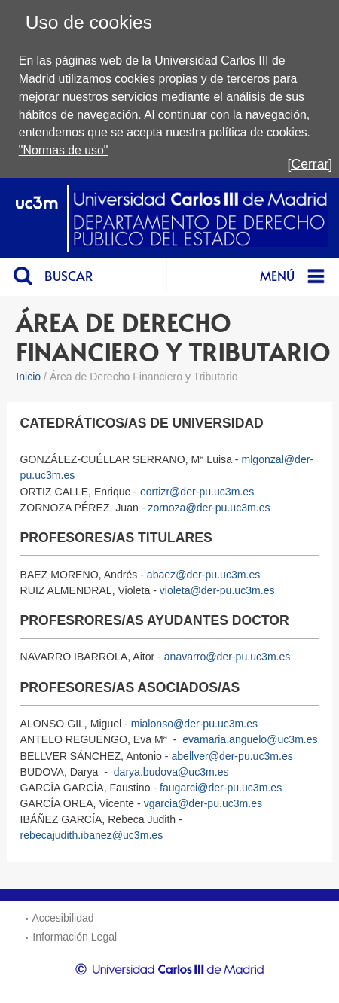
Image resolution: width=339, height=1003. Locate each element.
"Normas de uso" (63, 150)
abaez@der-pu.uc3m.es (203, 575)
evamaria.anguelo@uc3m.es (249, 739)
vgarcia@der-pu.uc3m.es (203, 803)
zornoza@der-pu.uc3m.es (209, 508)
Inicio (28, 376)
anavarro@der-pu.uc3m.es (227, 657)
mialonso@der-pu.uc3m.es (194, 724)
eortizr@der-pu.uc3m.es (197, 492)
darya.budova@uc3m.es (171, 772)
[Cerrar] (310, 164)
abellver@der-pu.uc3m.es (231, 756)
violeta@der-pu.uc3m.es (217, 590)
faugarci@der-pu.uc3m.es (221, 788)
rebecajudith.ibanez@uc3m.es (91, 835)
